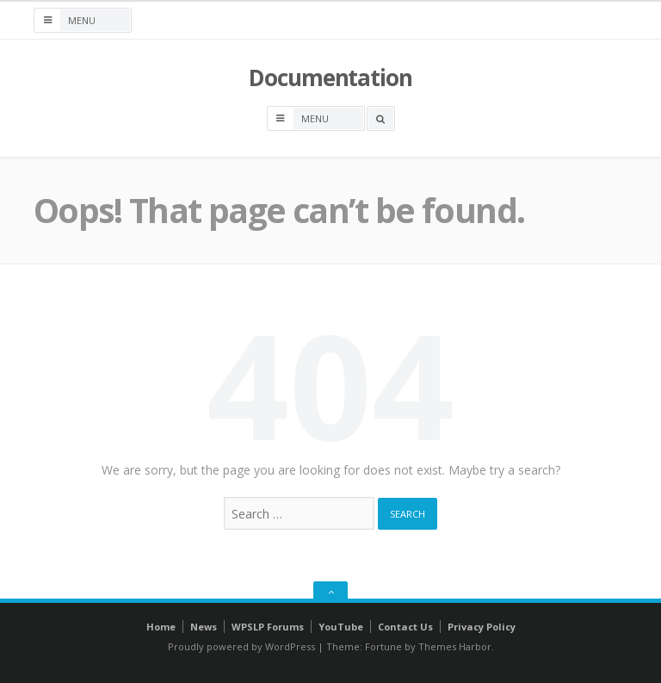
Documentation (330, 77)
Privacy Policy (482, 626)
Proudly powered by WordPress (241, 646)
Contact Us (405, 626)
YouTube (340, 626)
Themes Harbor (454, 646)
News (203, 626)
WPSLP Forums (268, 626)
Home (161, 626)
